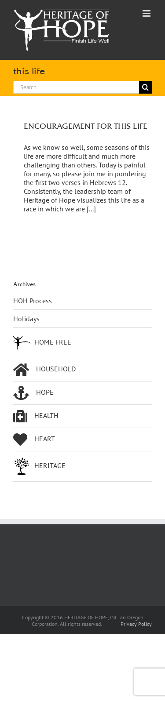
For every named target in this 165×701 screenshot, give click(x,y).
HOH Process (32, 300)
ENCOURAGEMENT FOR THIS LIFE (85, 126)
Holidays (26, 318)
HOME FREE (42, 342)
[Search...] (76, 87)
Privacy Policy (136, 624)
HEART (34, 439)
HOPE (33, 393)
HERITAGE (39, 466)
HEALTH (36, 416)
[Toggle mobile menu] (147, 13)
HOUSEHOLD (44, 370)
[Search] (145, 87)
